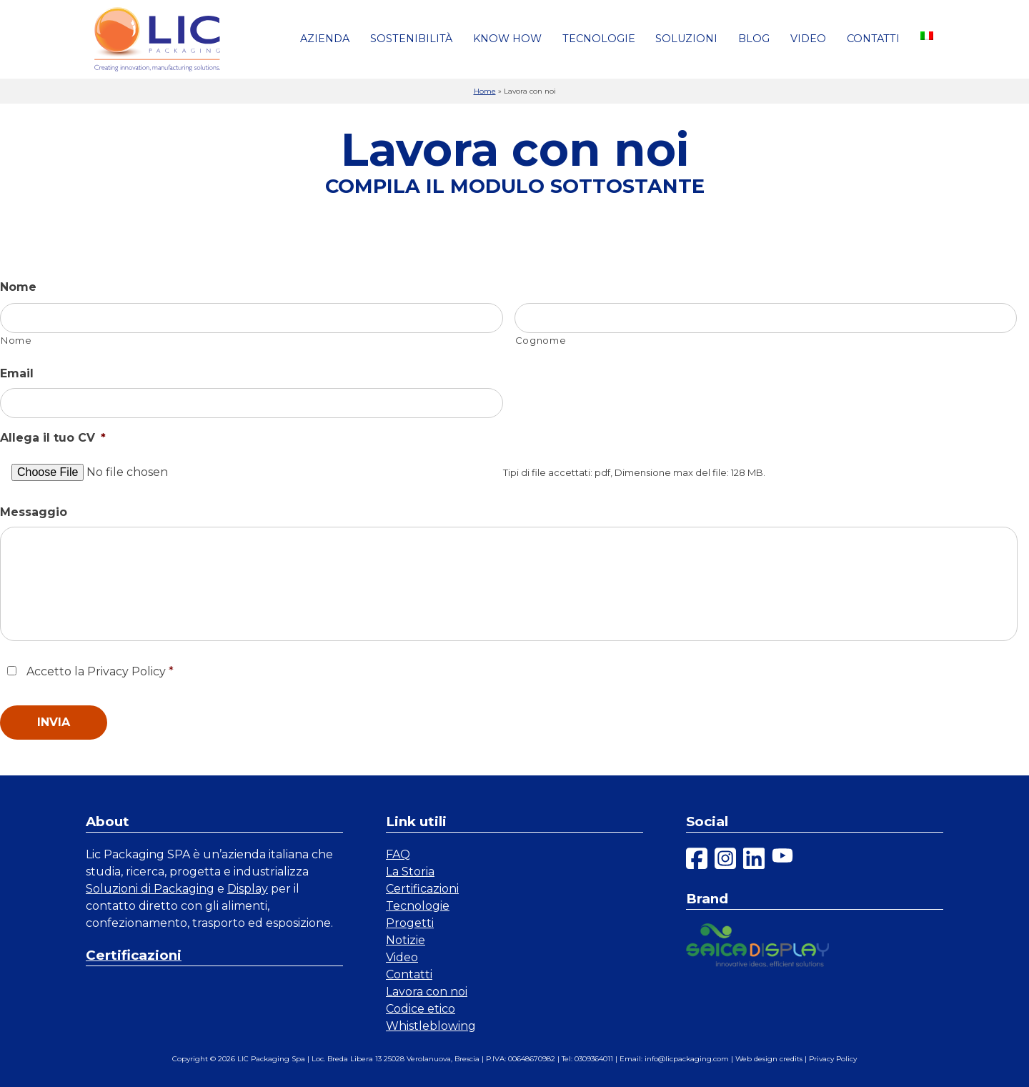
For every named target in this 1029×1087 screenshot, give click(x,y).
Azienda (324, 38)
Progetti (410, 923)
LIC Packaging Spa (271, 1058)
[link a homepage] (157, 39)
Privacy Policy (833, 1058)
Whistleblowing (431, 1026)
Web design (756, 1058)
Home (485, 91)
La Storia (410, 871)
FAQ (398, 854)
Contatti (873, 38)
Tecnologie (598, 38)
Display (247, 888)
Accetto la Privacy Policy (100, 671)
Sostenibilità (411, 38)
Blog (754, 38)
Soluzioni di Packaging (150, 888)
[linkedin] (754, 860)
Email (17, 373)
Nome (18, 287)
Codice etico (420, 1009)
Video (808, 38)
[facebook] (696, 860)
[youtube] (782, 860)
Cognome (541, 340)
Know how (507, 38)
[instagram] (725, 860)
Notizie (405, 940)
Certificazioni (134, 955)
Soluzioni (686, 38)
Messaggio (33, 512)
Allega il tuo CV (53, 438)
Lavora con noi (426, 991)
